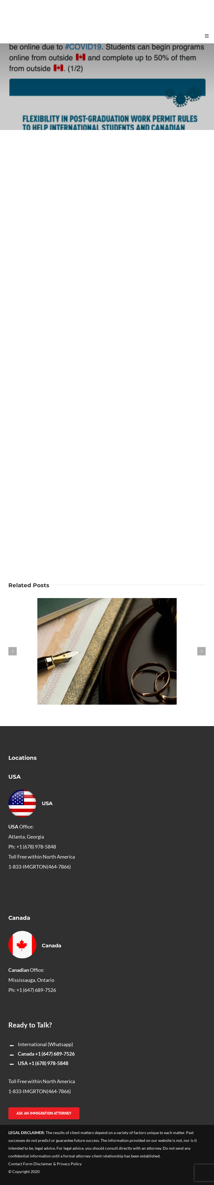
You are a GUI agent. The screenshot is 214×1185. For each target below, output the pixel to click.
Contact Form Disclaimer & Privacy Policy (45, 1163)
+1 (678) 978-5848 (48, 1063)
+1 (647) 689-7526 (55, 1054)
